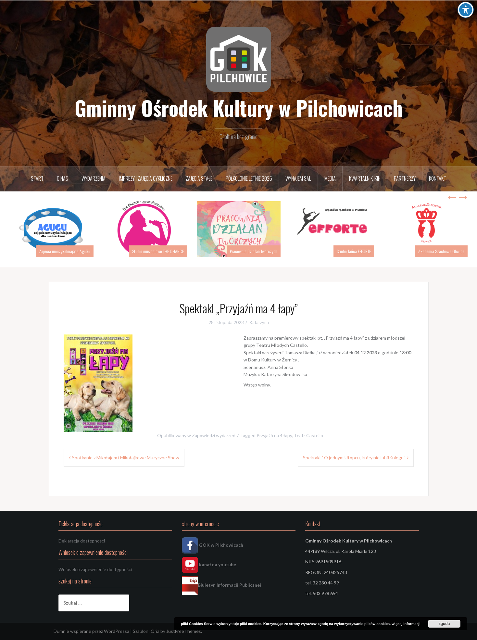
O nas (62, 178)
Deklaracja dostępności (81, 540)
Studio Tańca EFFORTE (354, 251)
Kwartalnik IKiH (365, 178)
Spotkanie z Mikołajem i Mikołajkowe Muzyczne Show (125, 457)
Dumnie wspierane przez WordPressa (91, 631)
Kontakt (437, 178)
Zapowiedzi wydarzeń (213, 435)
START (37, 178)
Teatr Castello (308, 435)
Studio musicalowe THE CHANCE (158, 251)
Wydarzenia (94, 178)
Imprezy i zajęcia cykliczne (145, 178)
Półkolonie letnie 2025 (249, 178)
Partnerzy (405, 178)
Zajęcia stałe (199, 178)
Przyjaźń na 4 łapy (274, 435)
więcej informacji (406, 624)
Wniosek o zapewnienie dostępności (95, 569)
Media (330, 178)
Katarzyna (259, 322)
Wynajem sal (298, 178)
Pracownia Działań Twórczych (253, 251)
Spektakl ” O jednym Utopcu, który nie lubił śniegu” (354, 457)
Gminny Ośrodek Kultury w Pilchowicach (239, 108)
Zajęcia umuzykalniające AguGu (64, 251)
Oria (155, 631)
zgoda (444, 623)
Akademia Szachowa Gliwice (441, 251)
